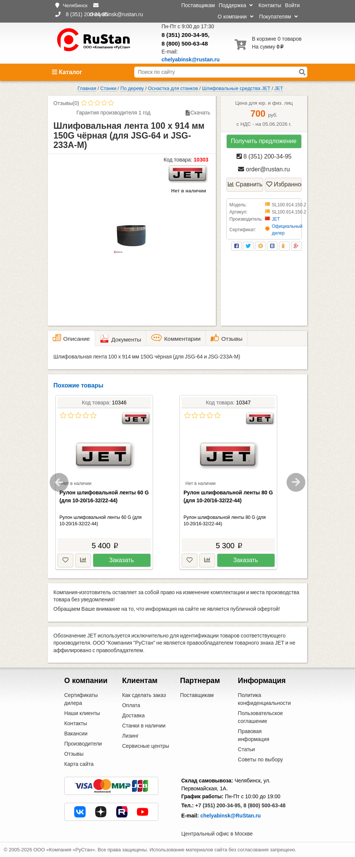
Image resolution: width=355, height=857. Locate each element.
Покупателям (278, 17)
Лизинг (130, 736)
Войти (292, 5)
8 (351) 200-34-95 (185, 35)
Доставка (133, 715)
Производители (83, 744)
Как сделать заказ (144, 695)
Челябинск (75, 5)
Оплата (131, 705)
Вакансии (76, 733)
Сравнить (245, 184)
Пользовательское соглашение (260, 717)
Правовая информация (253, 735)
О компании (235, 17)
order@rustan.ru (264, 169)
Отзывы (73, 754)
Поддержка (235, 5)
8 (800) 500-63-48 (185, 43)
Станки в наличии (144, 726)
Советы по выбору (260, 759)
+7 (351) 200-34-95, (218, 805)
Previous (59, 482)
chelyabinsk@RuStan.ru (230, 816)
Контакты (269, 5)
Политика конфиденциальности (264, 699)
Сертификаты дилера (81, 699)
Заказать (121, 560)
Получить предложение (264, 141)
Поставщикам (198, 5)
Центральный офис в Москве (217, 834)
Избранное (284, 184)
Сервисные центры (145, 746)
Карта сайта (79, 764)
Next (296, 482)
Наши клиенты (82, 713)
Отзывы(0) (66, 103)
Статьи (246, 749)
